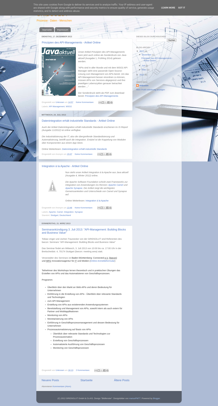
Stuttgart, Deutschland (61, 215)
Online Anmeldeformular (103, 261)
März (144, 70)
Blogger (156, 398)
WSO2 (69, 106)
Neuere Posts (50, 380)
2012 (142, 75)
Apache (52, 212)
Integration (69, 212)
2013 (142, 51)
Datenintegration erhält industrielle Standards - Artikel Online (78, 120)
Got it (181, 7)
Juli (143, 65)
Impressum (62, 29)
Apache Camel (115, 185)
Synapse (79, 212)
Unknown (144, 85)
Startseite (47, 29)
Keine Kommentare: (85, 102)
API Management (57, 106)
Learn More (168, 7)
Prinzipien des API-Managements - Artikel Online (71, 42)
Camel (60, 212)
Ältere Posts (121, 380)
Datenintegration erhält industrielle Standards (84, 149)
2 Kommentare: (83, 370)
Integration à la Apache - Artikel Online (65, 166)
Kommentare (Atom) (62, 386)
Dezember (147, 55)
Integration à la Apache (97, 200)
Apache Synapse (73, 188)
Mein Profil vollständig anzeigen (150, 90)
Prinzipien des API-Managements (101, 96)
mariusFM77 (134, 398)
